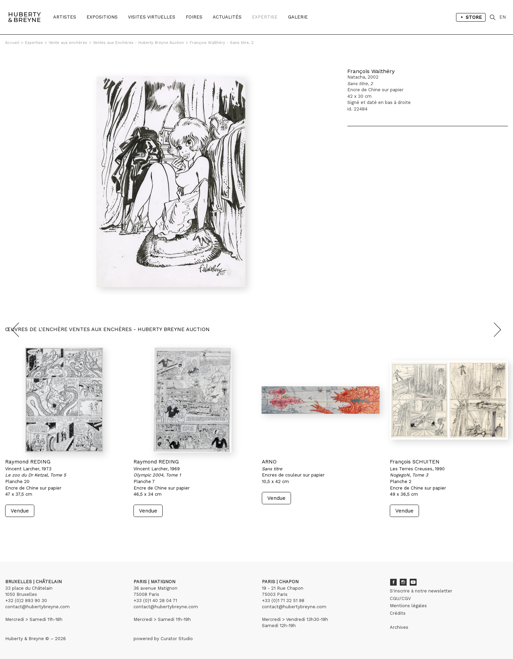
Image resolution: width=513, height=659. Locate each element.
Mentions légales (408, 605)
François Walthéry (371, 71)
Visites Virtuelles (151, 17)
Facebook (393, 582)
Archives (399, 627)
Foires (194, 17)
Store (471, 17)
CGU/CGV (400, 598)
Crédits (398, 613)
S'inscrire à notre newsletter (421, 590)
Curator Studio (177, 638)
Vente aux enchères (68, 42)
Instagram (403, 582)
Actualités (227, 17)
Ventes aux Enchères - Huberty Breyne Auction (138, 42)
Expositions (102, 17)
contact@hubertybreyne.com (37, 606)
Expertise (265, 17)
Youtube (413, 582)
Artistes (64, 17)
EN (502, 17)
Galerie (298, 17)
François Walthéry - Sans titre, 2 (222, 42)
